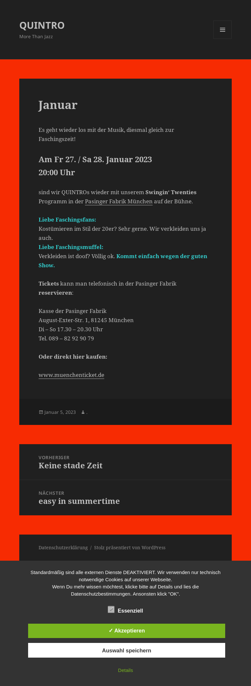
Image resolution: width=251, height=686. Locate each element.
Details (125, 670)
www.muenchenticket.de (71, 375)
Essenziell (125, 610)
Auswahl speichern (126, 650)
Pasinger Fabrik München (119, 201)
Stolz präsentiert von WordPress (129, 547)
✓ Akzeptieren (127, 630)
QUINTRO (42, 25)
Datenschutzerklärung (63, 547)
